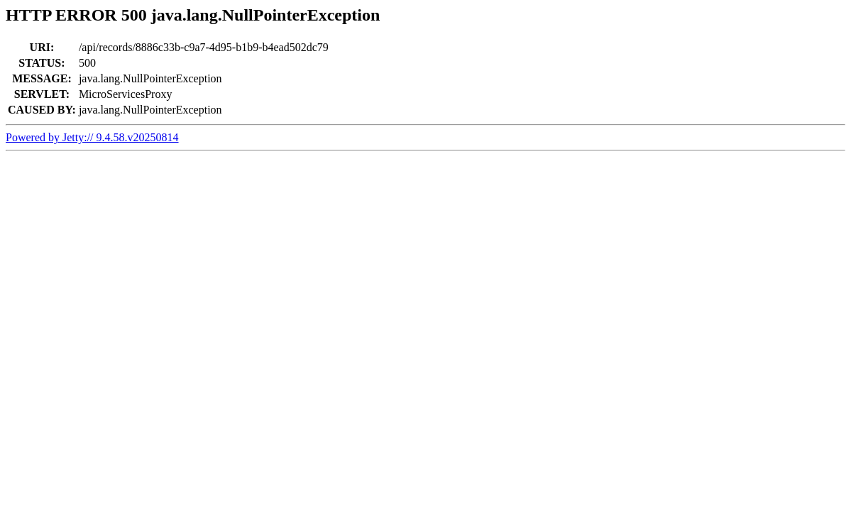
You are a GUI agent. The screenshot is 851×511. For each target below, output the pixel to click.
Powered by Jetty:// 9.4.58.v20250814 (92, 137)
